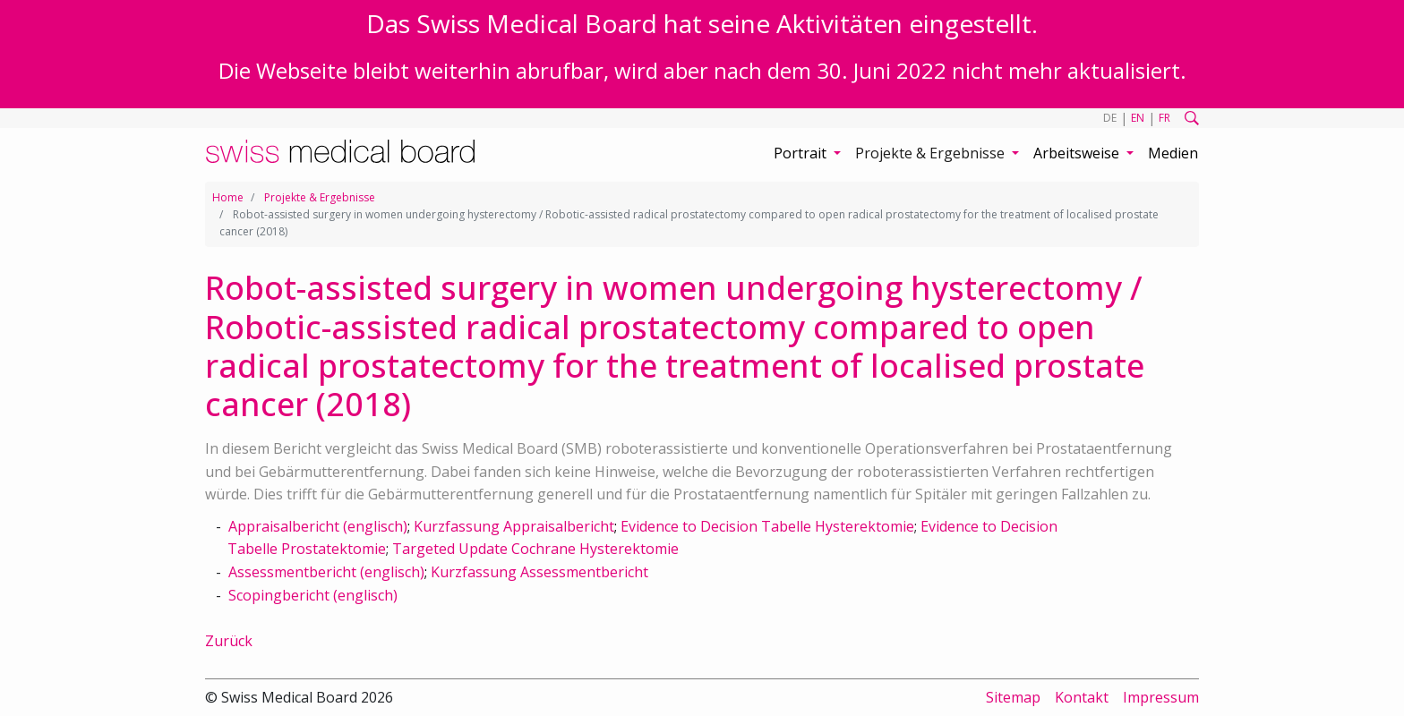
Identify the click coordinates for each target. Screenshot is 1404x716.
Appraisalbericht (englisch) (317, 526)
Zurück (229, 641)
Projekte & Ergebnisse (319, 197)
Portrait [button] (802, 153)
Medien (1173, 153)
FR (1164, 117)
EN (1137, 117)
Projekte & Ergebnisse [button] (931, 153)
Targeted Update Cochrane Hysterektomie (535, 548)
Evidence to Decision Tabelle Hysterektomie (767, 526)
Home (228, 197)
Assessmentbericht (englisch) (326, 572)
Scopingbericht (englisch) (313, 595)
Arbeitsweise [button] (1078, 153)
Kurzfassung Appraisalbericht (514, 526)
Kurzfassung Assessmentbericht (539, 572)
